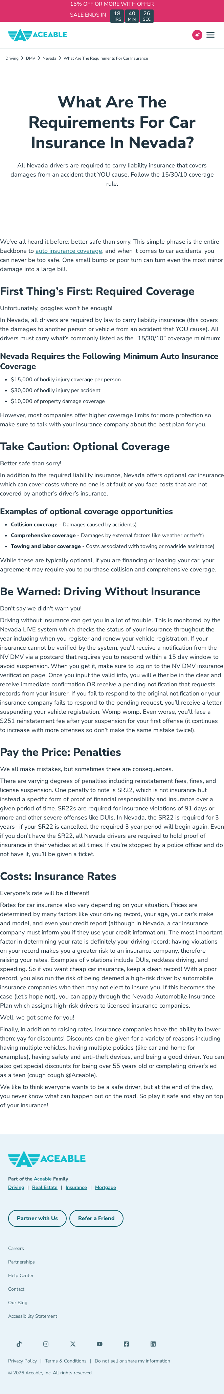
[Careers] (42, 1250)
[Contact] (42, 1290)
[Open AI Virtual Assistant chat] (197, 35)
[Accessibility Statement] (42, 1318)
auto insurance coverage (69, 251)
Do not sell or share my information (132, 1361)
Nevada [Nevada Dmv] (49, 58)
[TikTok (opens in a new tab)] (21, 1345)
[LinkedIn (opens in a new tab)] (155, 1345)
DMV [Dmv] (30, 58)
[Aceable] (37, 35)
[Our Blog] (42, 1304)
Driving (12, 58)
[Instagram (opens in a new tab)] (47, 1345)
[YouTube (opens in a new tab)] (101, 1345)
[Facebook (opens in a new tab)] (128, 1345)
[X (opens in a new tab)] (75, 1345)
